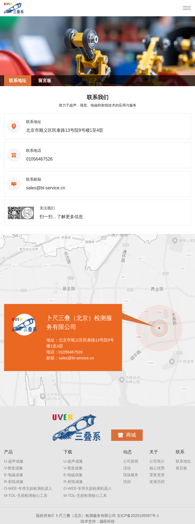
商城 (127, 435)
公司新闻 (130, 461)
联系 (180, 452)
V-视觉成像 (13, 468)
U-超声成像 (13, 461)
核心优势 (157, 468)
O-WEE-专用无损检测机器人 (28, 488)
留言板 (44, 80)
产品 (8, 452)
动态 (127, 452)
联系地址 (17, 80)
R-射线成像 (13, 481)
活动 (127, 468)
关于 (153, 452)
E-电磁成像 (13, 475)
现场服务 (130, 475)
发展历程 (157, 481)
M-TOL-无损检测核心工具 (25, 495)
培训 (127, 481)
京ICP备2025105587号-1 (138, 515)
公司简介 (157, 461)
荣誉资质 (157, 475)
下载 (67, 452)
